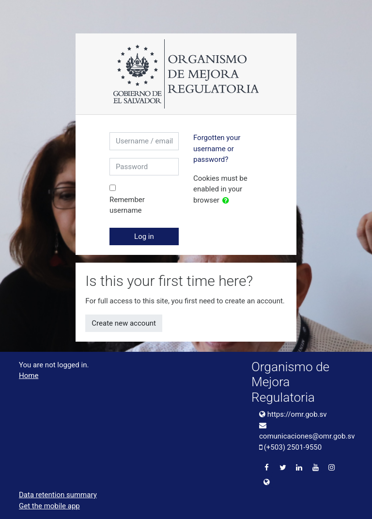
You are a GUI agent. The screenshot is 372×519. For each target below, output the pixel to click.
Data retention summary (58, 494)
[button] (227, 201)
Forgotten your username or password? (216, 148)
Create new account (124, 323)
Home (28, 375)
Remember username (127, 205)
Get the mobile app (49, 506)
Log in (144, 236)
